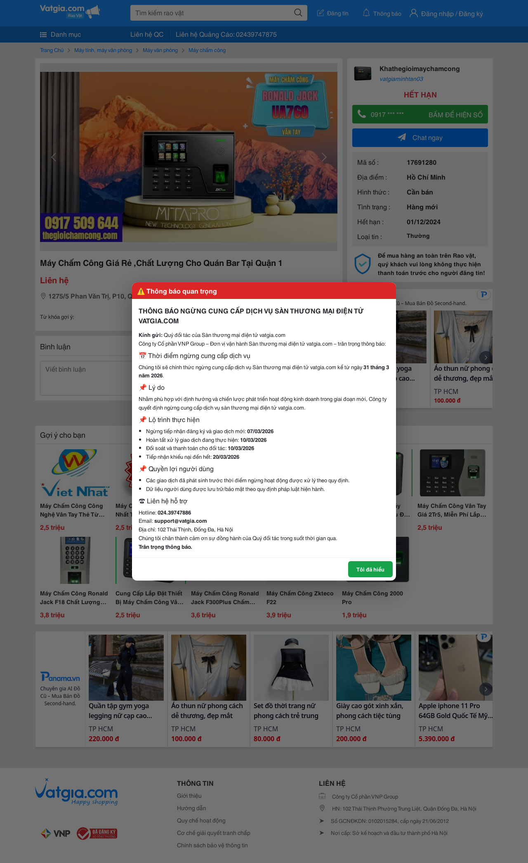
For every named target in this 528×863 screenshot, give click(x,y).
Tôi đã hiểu (370, 569)
